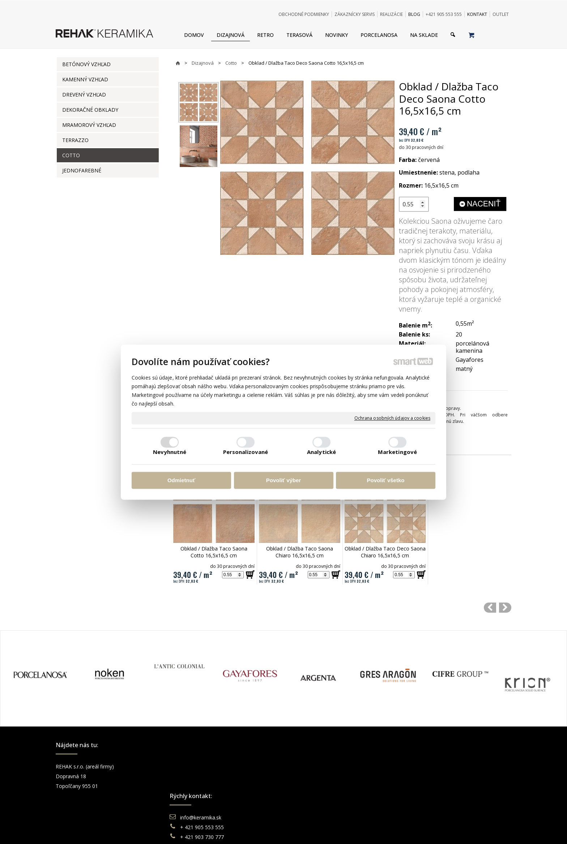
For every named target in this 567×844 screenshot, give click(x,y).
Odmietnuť (181, 480)
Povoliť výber (283, 480)
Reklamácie (310, 786)
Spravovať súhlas (394, 829)
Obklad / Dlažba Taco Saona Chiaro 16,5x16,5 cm (300, 552)
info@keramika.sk (201, 766)
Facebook (422, 766)
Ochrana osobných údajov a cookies (392, 418)
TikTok (419, 805)
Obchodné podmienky (322, 766)
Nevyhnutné (170, 451)
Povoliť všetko (386, 480)
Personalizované (245, 451)
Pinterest (421, 795)
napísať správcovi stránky (264, 829)
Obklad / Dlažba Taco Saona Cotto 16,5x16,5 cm (214, 552)
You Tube (422, 786)
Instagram (423, 776)
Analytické (321, 451)
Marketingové (397, 451)
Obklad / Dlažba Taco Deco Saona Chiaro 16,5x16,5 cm (386, 552)
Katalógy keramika (318, 795)
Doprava (306, 776)
